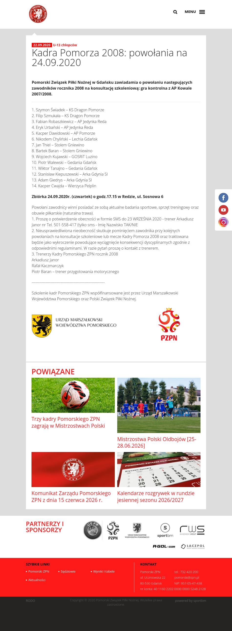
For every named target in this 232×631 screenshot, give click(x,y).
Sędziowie (68, 571)
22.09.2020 (42, 45)
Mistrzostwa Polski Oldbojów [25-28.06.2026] (156, 442)
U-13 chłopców (65, 45)
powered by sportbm (190, 600)
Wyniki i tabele (104, 571)
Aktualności (36, 580)
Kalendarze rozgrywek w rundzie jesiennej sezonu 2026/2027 (156, 496)
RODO (30, 600)
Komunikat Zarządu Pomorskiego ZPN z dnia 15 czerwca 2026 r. (71, 496)
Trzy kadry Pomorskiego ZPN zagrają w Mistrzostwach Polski (68, 422)
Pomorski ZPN (38, 571)
